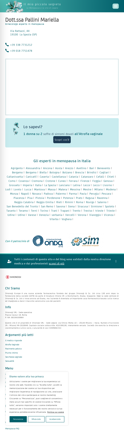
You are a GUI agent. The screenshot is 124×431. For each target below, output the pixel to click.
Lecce (86, 185)
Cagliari (104, 172)
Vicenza (108, 214)
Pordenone (53, 197)
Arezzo (69, 168)
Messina (75, 189)
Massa (52, 189)
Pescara (106, 193)
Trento (77, 210)
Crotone (50, 180)
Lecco (96, 185)
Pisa (30, 197)
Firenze (85, 180)
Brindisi (92, 172)
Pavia (83, 193)
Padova (48, 193)
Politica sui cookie (55, 412)
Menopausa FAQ (12, 428)
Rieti (59, 202)
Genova (108, 180)
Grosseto (14, 185)
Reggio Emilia (45, 202)
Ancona (47, 168)
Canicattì (31, 176)
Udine (11, 214)
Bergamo (17, 172)
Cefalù (100, 176)
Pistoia (40, 197)
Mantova (39, 189)
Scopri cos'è (62, 139)
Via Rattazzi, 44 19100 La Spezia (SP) (23, 32)
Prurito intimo (11, 353)
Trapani (65, 210)
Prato (79, 197)
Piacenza (19, 197)
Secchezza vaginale (13, 357)
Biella (43, 172)
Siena (71, 206)
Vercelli (70, 214)
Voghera (67, 219)
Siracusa (83, 206)
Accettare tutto (55, 419)
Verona (82, 214)
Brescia (79, 172)
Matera (63, 189)
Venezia (44, 214)
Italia (38, 185)
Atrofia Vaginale (12, 344)
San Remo (47, 206)
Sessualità (9, 361)
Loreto (17, 189)
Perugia (94, 193)
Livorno (107, 185)
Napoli (25, 193)
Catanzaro (87, 176)
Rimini (69, 202)
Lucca (27, 189)
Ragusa (90, 197)
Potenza (68, 197)
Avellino (81, 168)
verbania (57, 214)
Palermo (61, 193)
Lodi (8, 189)
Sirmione (96, 206)
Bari (91, 168)
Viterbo (54, 219)
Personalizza (18, 419)
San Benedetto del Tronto (22, 206)
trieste (99, 210)
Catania (73, 176)
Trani (54, 210)
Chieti (110, 176)
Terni (34, 210)
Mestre (87, 189)
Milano (98, 189)
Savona (60, 206)
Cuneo (62, 180)
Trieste (110, 210)
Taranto (11, 210)
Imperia (27, 185)
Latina (76, 185)
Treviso (88, 210)
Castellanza (59, 176)
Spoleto (109, 206)
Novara (36, 193)
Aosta (58, 168)
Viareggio (95, 214)
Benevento (103, 168)
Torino (44, 210)
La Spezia (50, 185)
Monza (14, 193)
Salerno (102, 202)
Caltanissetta (15, 176)
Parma (73, 193)
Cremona (37, 180)
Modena (111, 189)
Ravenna (102, 197)
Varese (32, 214)
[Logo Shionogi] (13, 277)
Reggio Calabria (24, 202)
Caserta (44, 176)
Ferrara (73, 180)
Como (12, 180)
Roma (79, 202)
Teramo (23, 210)
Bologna (55, 172)
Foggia (96, 180)
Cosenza (24, 180)
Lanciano (64, 185)
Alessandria (33, 168)
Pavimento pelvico (13, 348)
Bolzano (67, 172)
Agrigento (17, 168)
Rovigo (90, 202)
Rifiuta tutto (36, 419)
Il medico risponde (13, 340)
